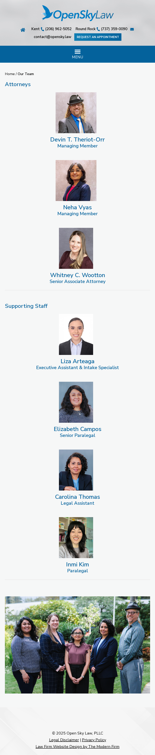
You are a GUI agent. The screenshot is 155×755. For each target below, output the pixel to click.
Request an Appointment (98, 37)
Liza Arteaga (77, 361)
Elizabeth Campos (77, 429)
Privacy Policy (94, 740)
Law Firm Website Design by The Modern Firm (77, 746)
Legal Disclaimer (64, 740)
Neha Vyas (77, 207)
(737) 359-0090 (114, 29)
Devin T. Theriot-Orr (77, 140)
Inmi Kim (77, 564)
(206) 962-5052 (58, 29)
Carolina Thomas (77, 497)
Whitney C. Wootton (77, 275)
